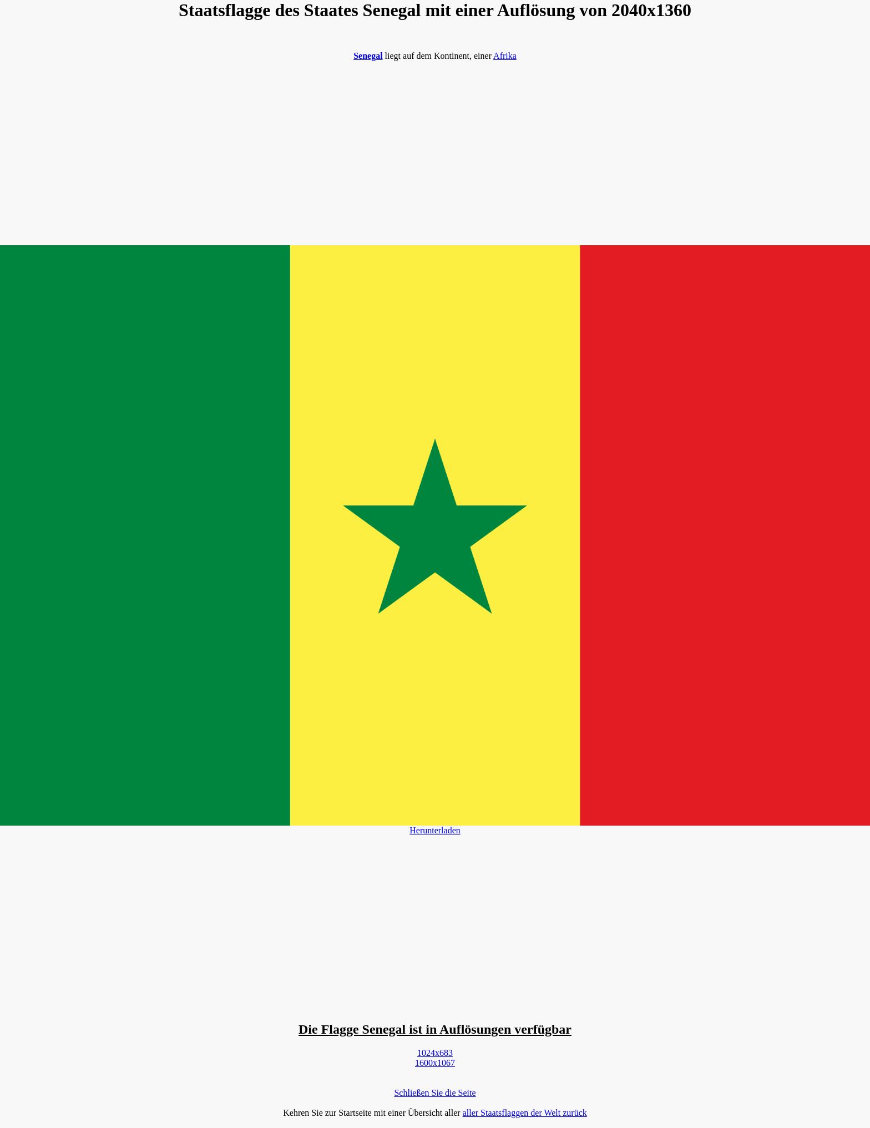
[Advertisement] (435, 147)
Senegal (367, 55)
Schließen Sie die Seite (435, 1092)
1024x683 (435, 1053)
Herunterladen (435, 830)
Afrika (505, 55)
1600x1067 (435, 1063)
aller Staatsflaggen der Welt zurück (525, 1112)
